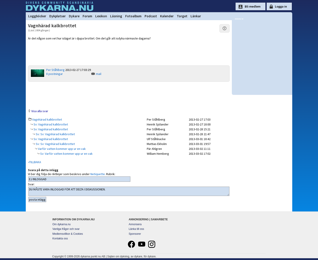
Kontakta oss (60, 238)
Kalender (167, 16)
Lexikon (101, 16)
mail (98, 74)
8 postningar (54, 74)
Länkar (196, 16)
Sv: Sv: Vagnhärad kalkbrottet (55, 134)
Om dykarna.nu (61, 224)
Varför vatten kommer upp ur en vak (61, 149)
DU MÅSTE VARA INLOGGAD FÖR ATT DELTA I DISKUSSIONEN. (128, 191)
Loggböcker (37, 16)
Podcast (151, 16)
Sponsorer (135, 233)
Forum (87, 16)
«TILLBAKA (34, 162)
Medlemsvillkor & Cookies (67, 233)
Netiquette (97, 174)
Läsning (116, 16)
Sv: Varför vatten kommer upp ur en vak (66, 154)
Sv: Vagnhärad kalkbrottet (50, 124)
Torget (182, 16)
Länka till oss (136, 229)
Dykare (74, 16)
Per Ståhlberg (55, 70)
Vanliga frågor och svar (66, 229)
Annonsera (135, 224)
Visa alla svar (39, 111)
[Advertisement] (129, 95)
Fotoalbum (133, 16)
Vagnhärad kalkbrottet (47, 119)
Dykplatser (57, 16)
